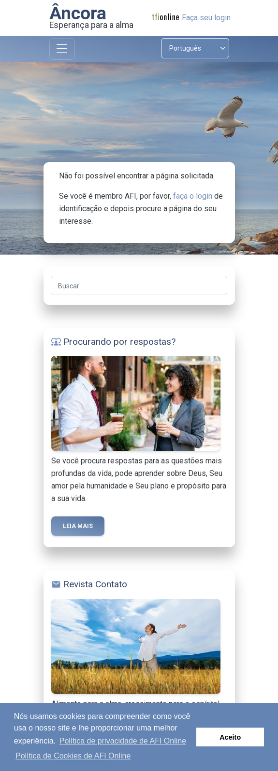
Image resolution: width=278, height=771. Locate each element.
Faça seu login (206, 17)
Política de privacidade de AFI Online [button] (122, 741)
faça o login (192, 196)
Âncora (77, 13)
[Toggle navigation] (62, 49)
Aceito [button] (230, 737)
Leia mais (78, 526)
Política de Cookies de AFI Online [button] (73, 756)
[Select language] (195, 48)
